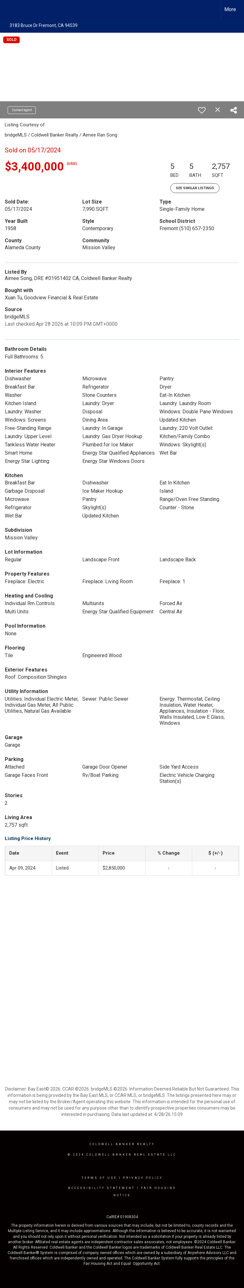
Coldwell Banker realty (122, 1144)
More (230, 9)
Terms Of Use (99, 1177)
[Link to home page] (8, 9)
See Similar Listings (195, 188)
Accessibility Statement (101, 1188)
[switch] (202, 110)
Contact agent (22, 110)
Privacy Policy (143, 1177)
